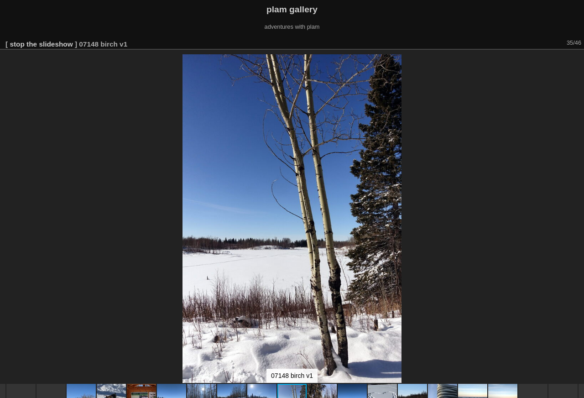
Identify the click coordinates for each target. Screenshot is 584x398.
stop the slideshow (41, 44)
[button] (575, 62)
